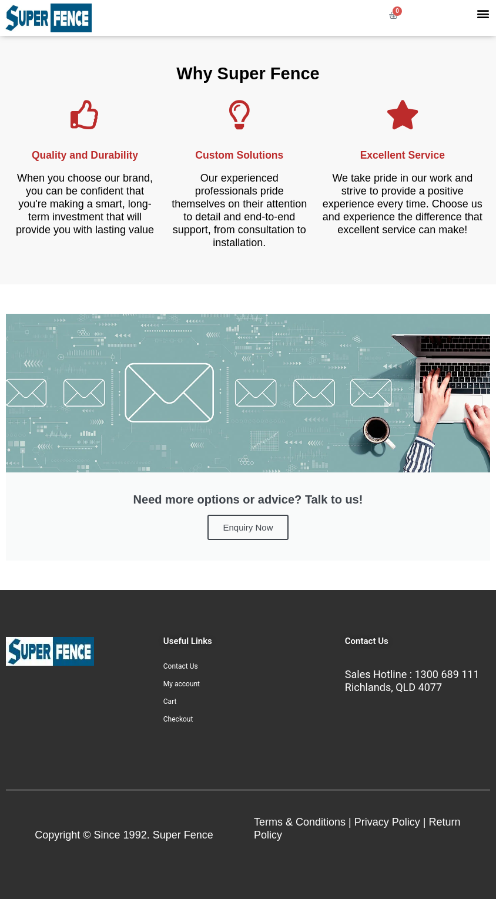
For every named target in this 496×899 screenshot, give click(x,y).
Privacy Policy (387, 822)
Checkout (178, 719)
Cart (170, 701)
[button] (482, 13)
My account (181, 684)
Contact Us (180, 666)
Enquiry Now (248, 527)
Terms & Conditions (300, 822)
